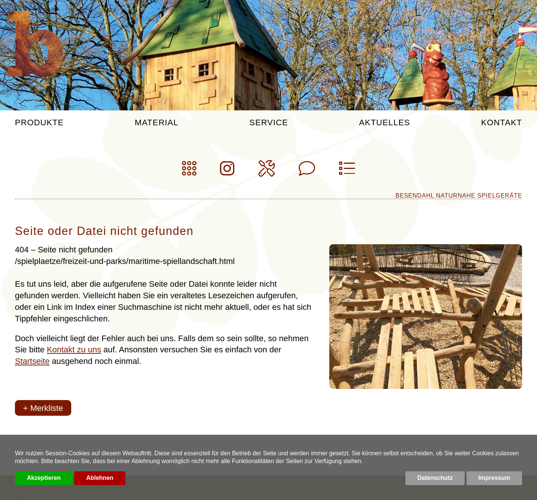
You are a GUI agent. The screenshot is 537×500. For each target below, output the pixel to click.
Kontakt (501, 123)
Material (156, 123)
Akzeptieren (44, 478)
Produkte (39, 123)
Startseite (32, 361)
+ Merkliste (43, 408)
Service (268, 123)
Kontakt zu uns (74, 349)
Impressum (494, 478)
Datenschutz (435, 478)
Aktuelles (384, 123)
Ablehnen (99, 478)
